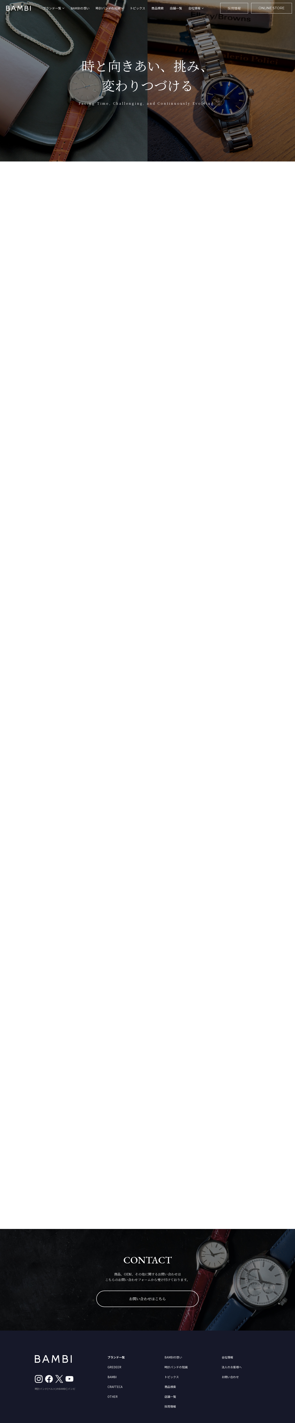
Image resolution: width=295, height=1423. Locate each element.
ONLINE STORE (272, 8)
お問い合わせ (230, 1377)
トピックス (137, 8)
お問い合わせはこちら (147, 1298)
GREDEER (114, 1367)
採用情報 (234, 8)
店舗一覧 (176, 8)
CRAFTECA (115, 1387)
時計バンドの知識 (176, 1367)
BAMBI (112, 1377)
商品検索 (157, 8)
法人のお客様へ (232, 1367)
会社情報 (227, 1357)
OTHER (113, 1397)
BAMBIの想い (80, 8)
